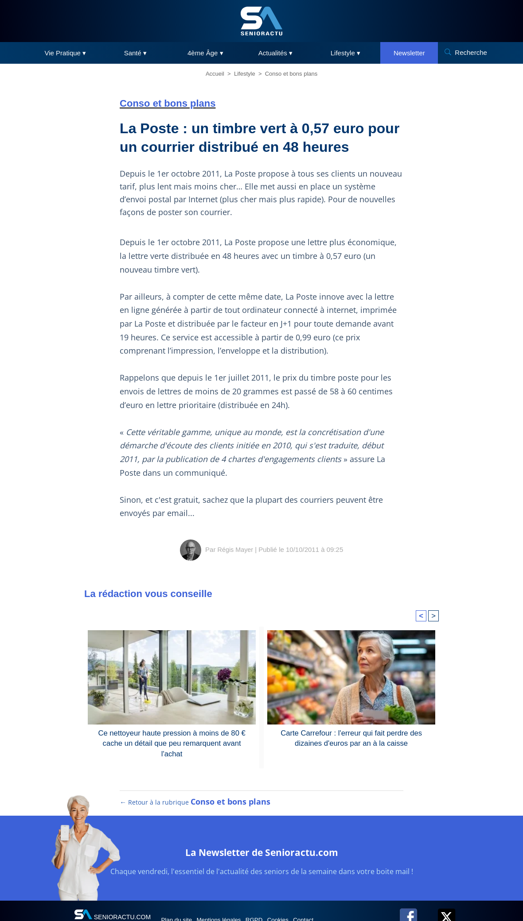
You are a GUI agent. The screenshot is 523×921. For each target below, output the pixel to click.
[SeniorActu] (261, 21)
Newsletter (409, 53)
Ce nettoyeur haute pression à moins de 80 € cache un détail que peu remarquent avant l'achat (172, 737)
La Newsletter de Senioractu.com (261, 858)
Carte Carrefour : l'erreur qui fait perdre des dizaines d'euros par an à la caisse (351, 737)
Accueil (215, 73)
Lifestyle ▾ (345, 53)
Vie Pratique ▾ (65, 53)
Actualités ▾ (275, 53)
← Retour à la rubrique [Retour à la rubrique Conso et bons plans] (195, 809)
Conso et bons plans (291, 73)
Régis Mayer (235, 549)
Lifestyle (244, 73)
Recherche (471, 52)
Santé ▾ (135, 53)
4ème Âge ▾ (205, 53)
